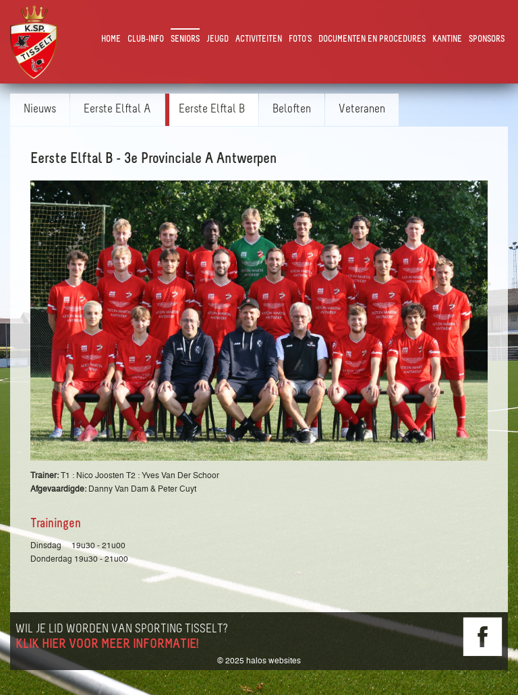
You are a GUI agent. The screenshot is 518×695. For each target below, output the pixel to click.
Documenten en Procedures (372, 39)
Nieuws (40, 109)
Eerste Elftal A (117, 109)
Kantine (447, 39)
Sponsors (487, 39)
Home (111, 39)
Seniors (185, 39)
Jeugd (217, 39)
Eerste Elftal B (212, 109)
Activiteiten (258, 39)
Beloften (291, 109)
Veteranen (362, 109)
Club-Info (145, 39)
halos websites (273, 661)
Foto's (300, 39)
